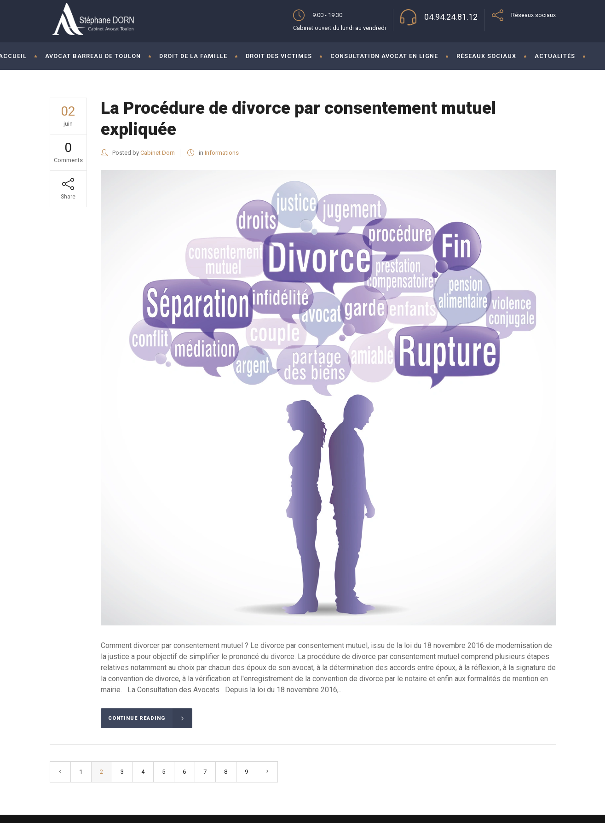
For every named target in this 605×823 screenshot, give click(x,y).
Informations (222, 152)
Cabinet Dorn (157, 152)
